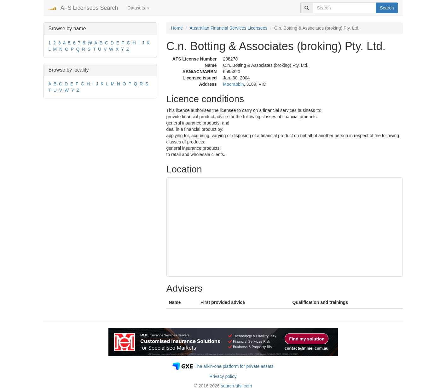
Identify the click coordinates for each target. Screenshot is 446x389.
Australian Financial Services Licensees (229, 28)
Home (177, 28)
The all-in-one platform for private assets (234, 366)
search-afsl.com (236, 385)
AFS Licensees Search (89, 8)
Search (387, 7)
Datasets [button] (138, 7)
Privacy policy (223, 376)
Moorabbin (233, 84)
